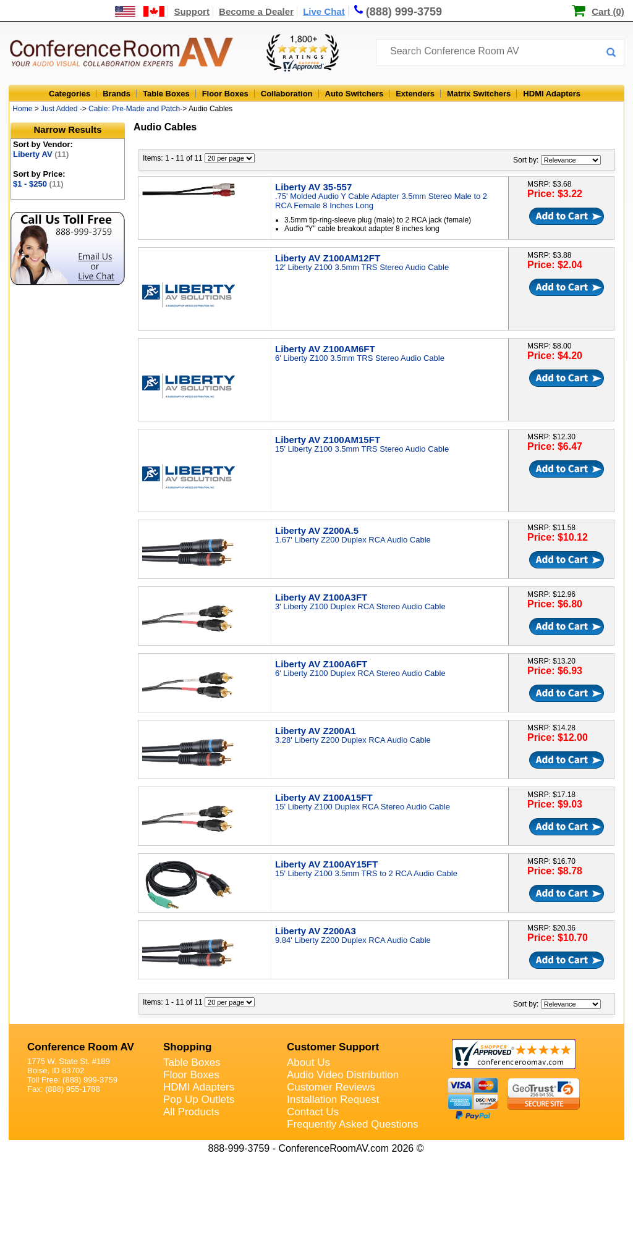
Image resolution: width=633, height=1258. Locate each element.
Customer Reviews (331, 1087)
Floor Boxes (225, 93)
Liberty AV (41, 154)
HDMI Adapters (551, 93)
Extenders (415, 93)
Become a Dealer (256, 11)
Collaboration (287, 93)
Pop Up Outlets (198, 1099)
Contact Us (313, 1112)
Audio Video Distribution (343, 1075)
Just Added (59, 108)
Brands (116, 93)
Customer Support (333, 1047)
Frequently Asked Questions (352, 1124)
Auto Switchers (354, 93)
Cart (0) (608, 11)
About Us (308, 1062)
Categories (69, 93)
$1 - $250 (38, 183)
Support (192, 11)
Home (22, 108)
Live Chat (324, 11)
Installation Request (333, 1099)
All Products (191, 1112)
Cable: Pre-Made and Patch (134, 108)
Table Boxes (166, 93)
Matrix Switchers (479, 93)
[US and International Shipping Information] (140, 11)
